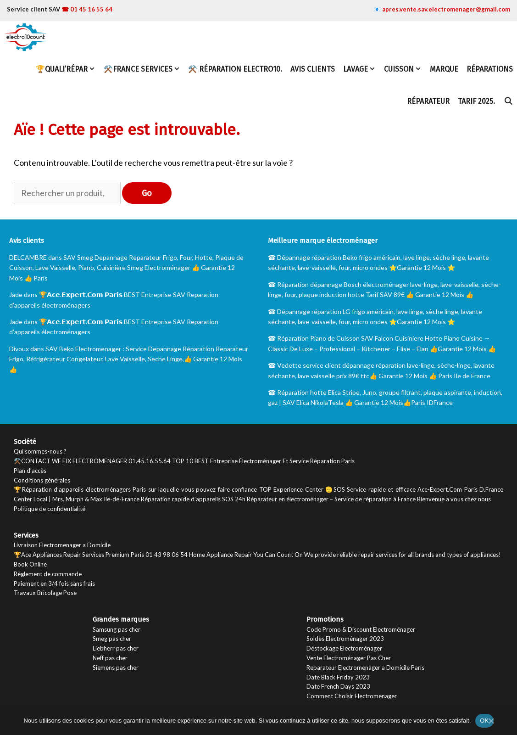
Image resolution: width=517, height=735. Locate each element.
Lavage (361, 69)
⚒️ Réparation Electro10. (235, 69)
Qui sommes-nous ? (40, 451)
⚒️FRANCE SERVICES (144, 69)
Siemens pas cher (116, 667)
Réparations (490, 69)
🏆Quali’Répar (68, 69)
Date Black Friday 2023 (338, 677)
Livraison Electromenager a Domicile (62, 545)
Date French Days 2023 (338, 686)
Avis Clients (312, 69)
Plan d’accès (30, 470)
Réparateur (428, 101)
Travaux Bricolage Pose (45, 592)
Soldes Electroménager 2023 (345, 638)
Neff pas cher (110, 658)
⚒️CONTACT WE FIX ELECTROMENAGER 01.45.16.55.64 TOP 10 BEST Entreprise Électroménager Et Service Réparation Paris (184, 461)
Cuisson (405, 69)
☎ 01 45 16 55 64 (86, 9)
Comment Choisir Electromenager (351, 696)
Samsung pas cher (116, 629)
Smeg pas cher (112, 638)
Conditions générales (42, 480)
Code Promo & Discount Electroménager (360, 629)
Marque (444, 69)
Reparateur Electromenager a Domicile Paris (365, 667)
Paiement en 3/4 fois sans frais (54, 583)
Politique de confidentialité (49, 508)
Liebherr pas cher (116, 648)
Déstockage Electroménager (344, 648)
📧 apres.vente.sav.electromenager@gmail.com (441, 9)
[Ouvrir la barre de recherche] (508, 101)
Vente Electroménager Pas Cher (348, 658)
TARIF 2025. (476, 101)
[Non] (491, 720)
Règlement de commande (48, 574)
